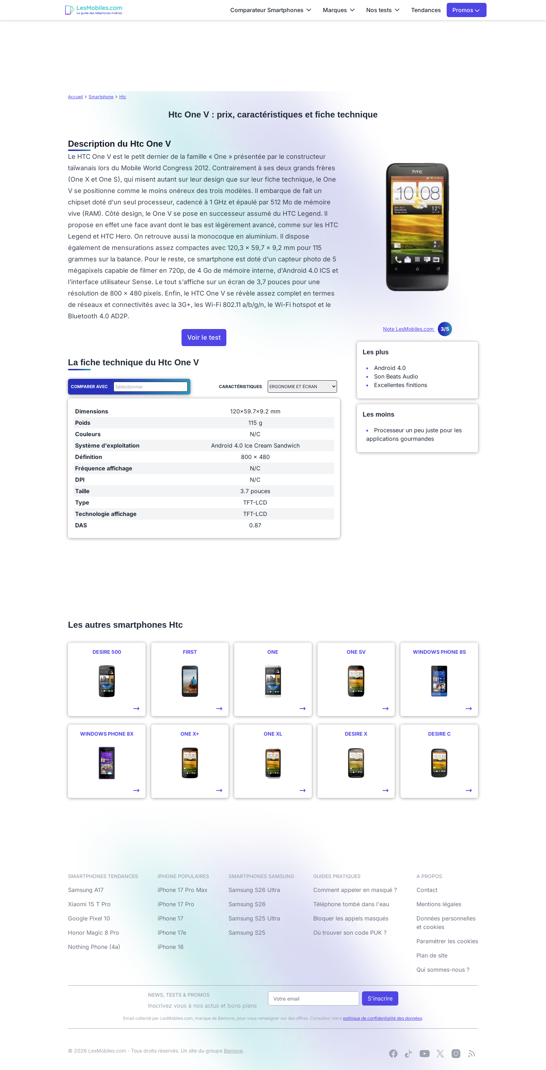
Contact (426, 889)
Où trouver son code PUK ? (350, 932)
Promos (466, 10)
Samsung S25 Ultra (254, 918)
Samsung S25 (247, 932)
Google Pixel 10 (89, 918)
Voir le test (204, 337)
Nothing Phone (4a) (94, 946)
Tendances (426, 10)
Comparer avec (89, 386)
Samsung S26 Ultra (254, 889)
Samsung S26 (247, 904)
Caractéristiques (240, 386)
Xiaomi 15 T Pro (89, 904)
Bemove (233, 1051)
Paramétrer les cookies (447, 941)
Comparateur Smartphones (270, 10)
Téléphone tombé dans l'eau (351, 904)
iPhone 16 (171, 946)
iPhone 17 (170, 918)
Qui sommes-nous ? (442, 969)
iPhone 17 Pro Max (183, 889)
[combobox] (149, 386)
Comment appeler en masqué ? (355, 889)
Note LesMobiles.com (417, 329)
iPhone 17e (172, 932)
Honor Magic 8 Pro (93, 932)
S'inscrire (380, 998)
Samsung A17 (86, 889)
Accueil (75, 96)
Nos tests (383, 10)
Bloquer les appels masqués (350, 918)
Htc (122, 96)
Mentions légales (438, 904)
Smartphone (101, 96)
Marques (339, 10)
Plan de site (431, 955)
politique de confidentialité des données (382, 1018)
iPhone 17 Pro (176, 904)
